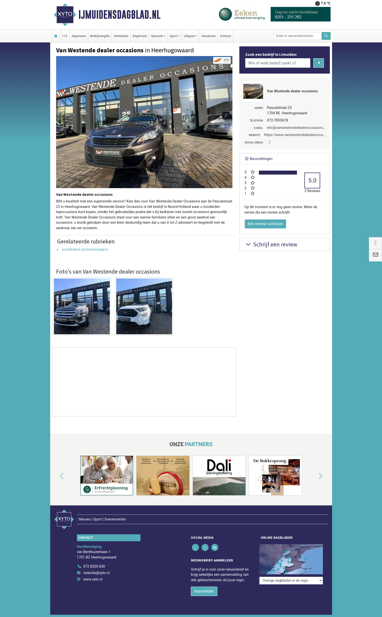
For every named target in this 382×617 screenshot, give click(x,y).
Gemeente (121, 36)
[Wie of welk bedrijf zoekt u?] (278, 63)
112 (64, 36)
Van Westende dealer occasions (292, 91)
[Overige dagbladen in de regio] (291, 580)
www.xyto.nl (92, 579)
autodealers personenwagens (85, 249)
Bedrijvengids (100, 36)
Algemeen (79, 36)
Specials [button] (157, 36)
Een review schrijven (265, 223)
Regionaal (140, 36)
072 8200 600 (94, 566)
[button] (56, 476)
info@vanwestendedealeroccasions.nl (297, 128)
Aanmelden (204, 591)
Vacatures (208, 36)
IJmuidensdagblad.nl (119, 14)
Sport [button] (174, 36)
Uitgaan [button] (189, 36)
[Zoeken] (326, 36)
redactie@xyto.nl (96, 573)
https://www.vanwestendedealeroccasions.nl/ (300, 135)
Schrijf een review (271, 244)
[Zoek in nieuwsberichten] (297, 36)
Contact (225, 36)
